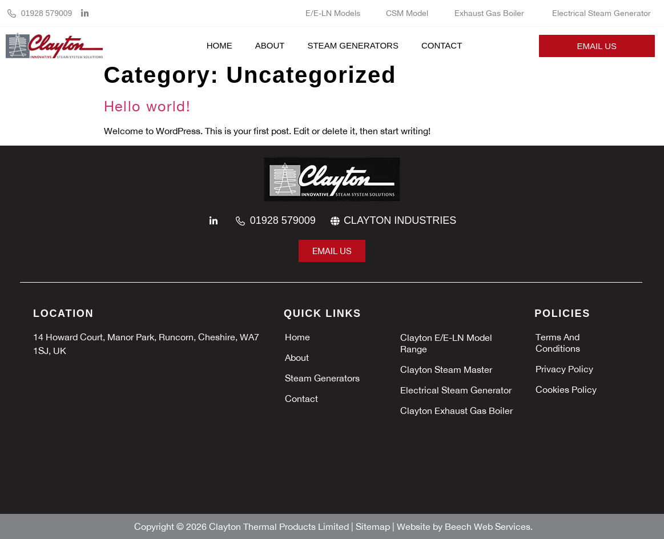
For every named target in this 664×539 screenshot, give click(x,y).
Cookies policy (566, 389)
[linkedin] (88, 13)
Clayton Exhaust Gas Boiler (457, 410)
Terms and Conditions (558, 342)
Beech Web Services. (489, 526)
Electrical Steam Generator (601, 13)
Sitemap (374, 526)
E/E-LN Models (332, 13)
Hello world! (147, 106)
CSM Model (407, 13)
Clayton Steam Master (447, 369)
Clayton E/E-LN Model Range (446, 343)
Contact (441, 45)
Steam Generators (352, 45)
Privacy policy (564, 369)
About (270, 45)
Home (219, 45)
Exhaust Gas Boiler (490, 13)
